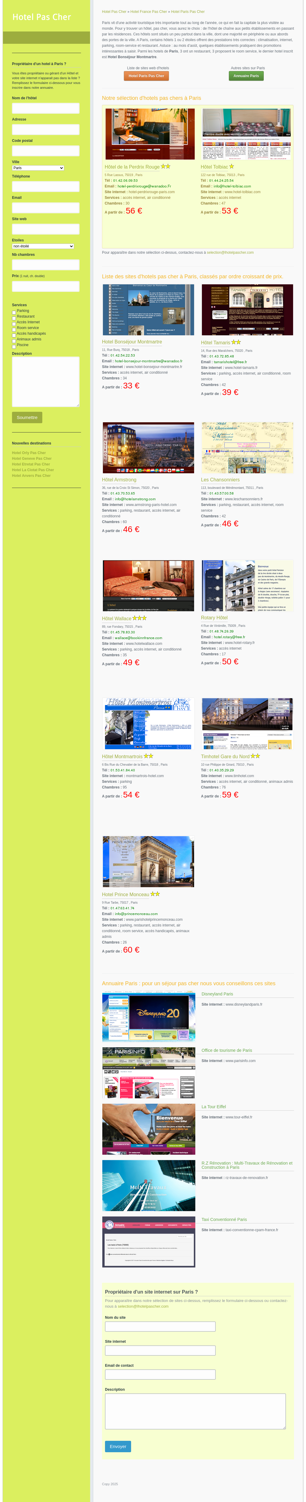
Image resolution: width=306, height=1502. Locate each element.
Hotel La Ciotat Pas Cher (33, 470)
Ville (15, 162)
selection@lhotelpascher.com (230, 252)
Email (17, 198)
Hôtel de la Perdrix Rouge (132, 166)
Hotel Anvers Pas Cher (31, 476)
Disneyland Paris (217, 994)
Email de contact (119, 1365)
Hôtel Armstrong (119, 479)
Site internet (115, 1341)
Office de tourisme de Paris (227, 1050)
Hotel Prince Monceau (125, 894)
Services (19, 305)
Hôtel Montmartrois (122, 756)
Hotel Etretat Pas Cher (31, 464)
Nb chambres (23, 255)
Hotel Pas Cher (46, 37)
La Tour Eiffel (214, 1106)
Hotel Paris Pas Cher (146, 76)
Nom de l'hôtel (24, 98)
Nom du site (115, 1317)
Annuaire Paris (246, 76)
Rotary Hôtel (214, 617)
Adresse (19, 119)
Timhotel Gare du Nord (225, 756)
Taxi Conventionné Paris (224, 1219)
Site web (19, 219)
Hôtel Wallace (116, 618)
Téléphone (21, 176)
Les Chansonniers (220, 479)
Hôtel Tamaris (215, 342)
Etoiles (18, 240)
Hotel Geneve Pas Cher (32, 458)
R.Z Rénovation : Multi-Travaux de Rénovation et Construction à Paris (247, 1165)
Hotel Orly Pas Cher (29, 453)
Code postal (22, 141)
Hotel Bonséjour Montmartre (132, 341)
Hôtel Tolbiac (214, 166)
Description (115, 1389)
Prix (15, 276)
